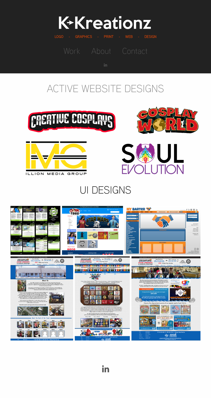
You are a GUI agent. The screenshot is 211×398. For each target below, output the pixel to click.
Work (71, 51)
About (101, 51)
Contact (135, 51)
